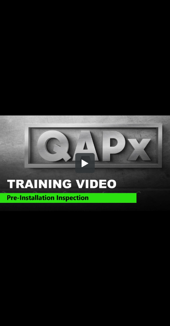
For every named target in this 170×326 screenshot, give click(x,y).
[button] (85, 163)
